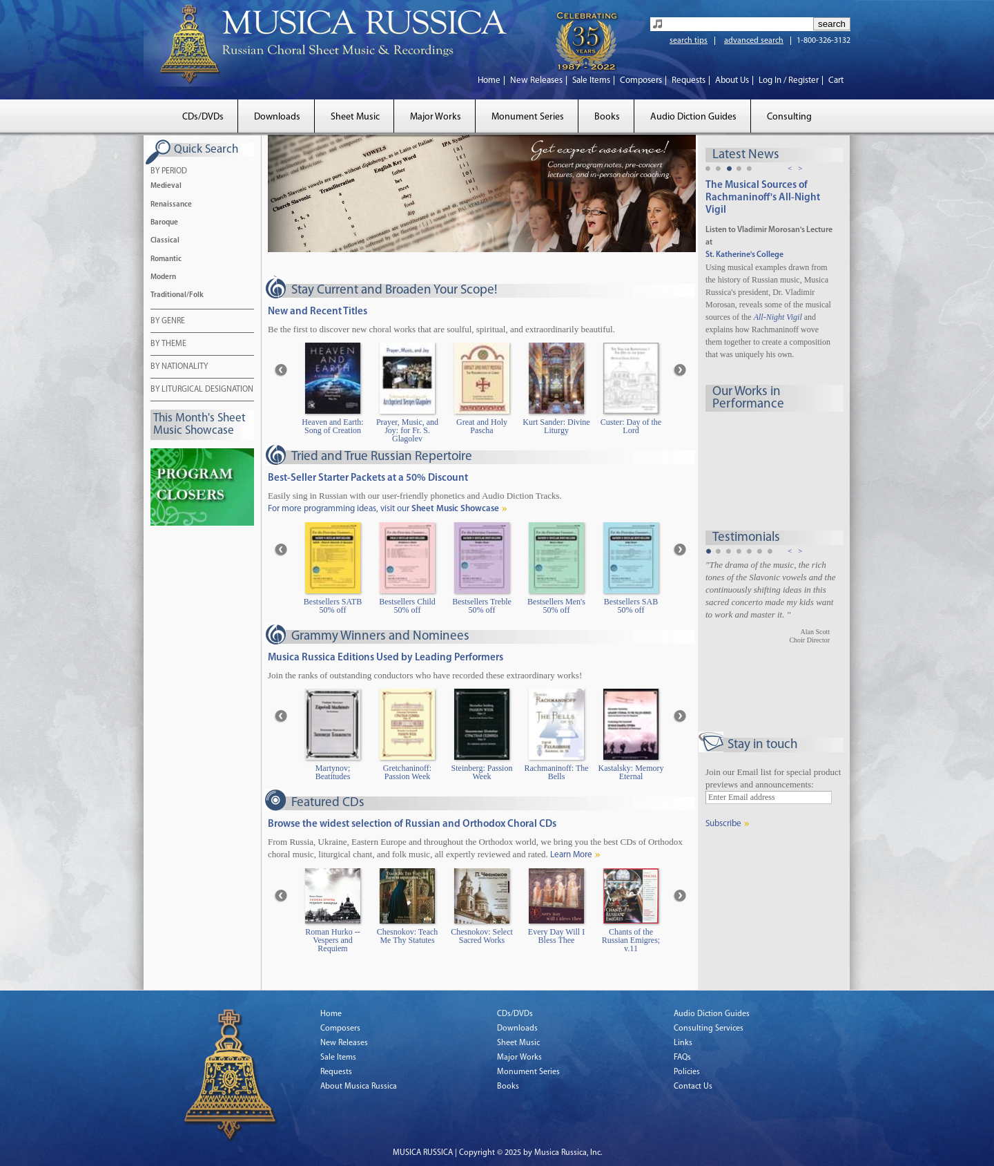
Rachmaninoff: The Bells (556, 772)
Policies (687, 1072)
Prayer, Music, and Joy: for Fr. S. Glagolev (407, 430)
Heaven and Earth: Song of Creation (332, 426)
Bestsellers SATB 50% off (333, 606)
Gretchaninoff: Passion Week (407, 772)
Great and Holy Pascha (481, 426)
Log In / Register (789, 80)
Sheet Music (355, 117)
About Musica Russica (358, 1086)
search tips (689, 41)
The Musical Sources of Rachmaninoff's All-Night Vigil (762, 198)
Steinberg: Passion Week (482, 772)
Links (683, 1043)
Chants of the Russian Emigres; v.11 (631, 940)
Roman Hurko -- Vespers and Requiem (332, 940)
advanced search (753, 41)
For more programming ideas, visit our (383, 508)
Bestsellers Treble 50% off (481, 606)
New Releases (536, 80)
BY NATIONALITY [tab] (179, 367)
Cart (836, 80)
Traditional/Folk (177, 295)
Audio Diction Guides (693, 117)
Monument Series (527, 117)
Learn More (571, 854)
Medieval (166, 186)
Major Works (435, 117)
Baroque (164, 223)
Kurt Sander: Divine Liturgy (556, 426)
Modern (163, 277)
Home (489, 80)
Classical (164, 241)
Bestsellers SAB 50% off (631, 606)
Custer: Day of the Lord (631, 426)
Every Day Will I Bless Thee (556, 936)
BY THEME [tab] (168, 344)
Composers (641, 80)
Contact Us (693, 1086)
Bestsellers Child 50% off (407, 606)
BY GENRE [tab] (167, 321)
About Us (732, 80)
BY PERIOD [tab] (168, 172)
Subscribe (723, 823)
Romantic (166, 259)
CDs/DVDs (203, 117)
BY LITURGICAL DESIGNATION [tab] (201, 390)
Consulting (789, 117)
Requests (688, 80)
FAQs (682, 1057)
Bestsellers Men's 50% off (556, 606)
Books (607, 117)
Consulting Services (708, 1028)
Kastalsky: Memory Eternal (631, 772)
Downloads (277, 117)
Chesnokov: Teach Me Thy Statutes (407, 936)
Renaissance (171, 205)
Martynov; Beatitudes (333, 772)
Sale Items (591, 80)
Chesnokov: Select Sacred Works (482, 936)
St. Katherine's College (744, 255)
